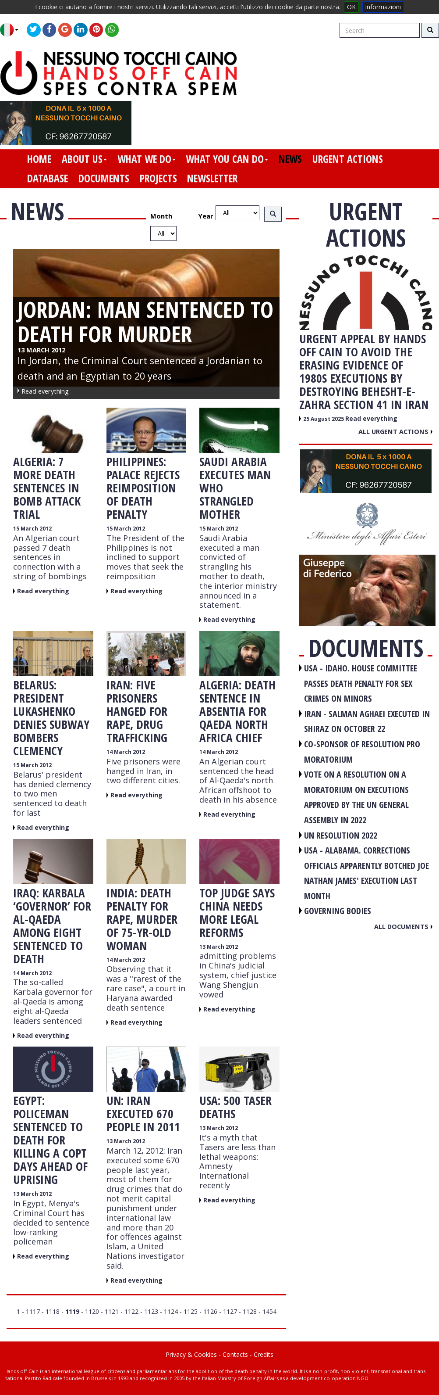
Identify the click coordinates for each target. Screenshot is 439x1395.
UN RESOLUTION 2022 (340, 835)
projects (158, 178)
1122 (131, 1311)
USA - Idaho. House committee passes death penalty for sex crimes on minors (360, 683)
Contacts (235, 1354)
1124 (171, 1311)
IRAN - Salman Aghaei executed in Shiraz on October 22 (367, 721)
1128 (250, 1311)
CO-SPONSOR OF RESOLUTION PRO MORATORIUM (362, 751)
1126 (210, 1311)
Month (161, 216)
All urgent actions (395, 431)
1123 (151, 1311)
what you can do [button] (227, 159)
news (290, 159)
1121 (112, 1311)
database (47, 178)
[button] (12, 30)
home (39, 159)
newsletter (212, 178)
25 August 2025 (324, 419)
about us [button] (84, 159)
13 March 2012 (218, 946)
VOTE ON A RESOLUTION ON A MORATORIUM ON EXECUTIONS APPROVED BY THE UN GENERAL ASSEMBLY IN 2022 (356, 797)
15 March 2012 (32, 528)
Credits (263, 1354)
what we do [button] (146, 159)
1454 (269, 1311)
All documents (403, 926)
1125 (191, 1311)
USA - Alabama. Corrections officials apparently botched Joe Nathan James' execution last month (366, 873)
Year (205, 216)
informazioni (383, 7)
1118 (53, 1311)
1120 (92, 1311)
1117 (33, 1311)
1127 (230, 1311)
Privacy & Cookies (191, 1354)
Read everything (43, 591)
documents (103, 178)
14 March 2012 (125, 752)
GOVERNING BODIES (337, 911)
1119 (72, 1311)
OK (351, 7)
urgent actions (347, 159)
